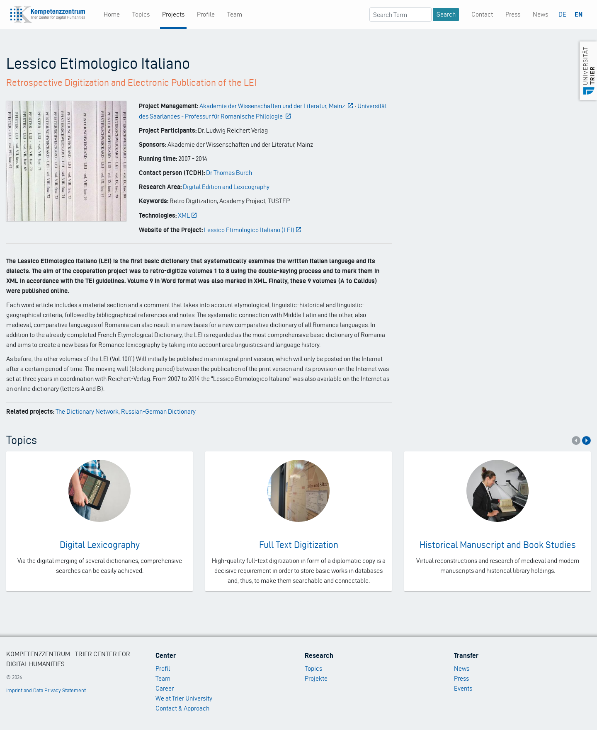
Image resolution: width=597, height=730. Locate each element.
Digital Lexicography (100, 545)
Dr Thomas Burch (229, 172)
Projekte (316, 678)
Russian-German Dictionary (158, 411)
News (540, 14)
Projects (173, 14)
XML (188, 215)
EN (578, 14)
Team (234, 14)
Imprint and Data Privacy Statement (46, 690)
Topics (141, 14)
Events (463, 688)
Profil (162, 668)
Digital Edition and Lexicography (226, 186)
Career (164, 688)
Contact (482, 14)
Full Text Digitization (298, 545)
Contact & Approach (182, 708)
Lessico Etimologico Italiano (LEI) (253, 229)
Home (112, 14)
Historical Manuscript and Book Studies (498, 545)
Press (512, 14)
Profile (206, 14)
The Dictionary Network (87, 411)
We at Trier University (183, 698)
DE (562, 14)
